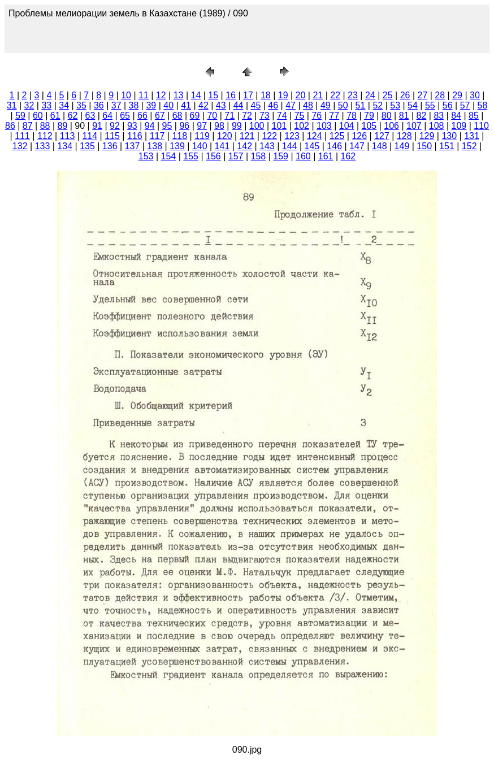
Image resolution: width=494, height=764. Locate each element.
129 (427, 136)
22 (335, 95)
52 (377, 105)
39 (151, 105)
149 (402, 146)
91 (97, 126)
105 (369, 126)
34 (64, 105)
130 (449, 136)
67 (160, 115)
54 (413, 105)
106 (391, 126)
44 (238, 105)
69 (195, 115)
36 (99, 105)
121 (247, 136)
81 (404, 115)
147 (357, 146)
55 (430, 105)
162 (348, 156)
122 (269, 136)
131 (471, 136)
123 (292, 136)
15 (213, 95)
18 (266, 95)
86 (10, 126)
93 (132, 126)
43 (221, 105)
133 (42, 146)
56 (448, 105)
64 (107, 115)
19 (283, 95)
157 (236, 156)
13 (179, 95)
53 (395, 105)
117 (157, 136)
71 (229, 115)
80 (387, 115)
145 (312, 146)
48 (308, 105)
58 (482, 105)
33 (46, 105)
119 (202, 136)
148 (379, 146)
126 (359, 136)
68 (177, 115)
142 (244, 146)
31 (12, 105)
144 (289, 146)
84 (456, 115)
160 (303, 156)
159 (280, 156)
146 (334, 146)
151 (446, 146)
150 (424, 146)
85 (474, 115)
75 (299, 115)
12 (161, 95)
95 (167, 126)
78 (351, 115)
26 (405, 95)
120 (224, 136)
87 (28, 126)
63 (90, 115)
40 (168, 105)
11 (143, 95)
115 (112, 136)
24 (370, 95)
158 (258, 156)
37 (116, 105)
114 (89, 136)
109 (459, 126)
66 (142, 115)
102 (301, 126)
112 (45, 136)
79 (369, 115)
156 (213, 156)
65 (125, 115)
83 (439, 115)
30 (475, 95)
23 (353, 95)
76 (316, 115)
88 (45, 126)
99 (237, 126)
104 (346, 126)
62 (73, 115)
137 (132, 146)
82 (422, 115)
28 (440, 95)
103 (324, 126)
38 (134, 105)
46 (273, 105)
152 (469, 146)
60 (38, 115)
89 (63, 126)
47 (290, 105)
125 (337, 136)
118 (179, 136)
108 (436, 126)
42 (203, 105)
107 (414, 126)
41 (186, 105)
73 (264, 115)
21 (318, 95)
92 (115, 126)
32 (29, 105)
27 (422, 95)
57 (465, 105)
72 (247, 115)
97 (202, 126)
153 (146, 156)
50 (343, 105)
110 (481, 126)
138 (154, 146)
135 (87, 146)
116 (134, 136)
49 (325, 105)
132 (20, 146)
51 (361, 105)
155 (190, 156)
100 (257, 126)
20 (301, 95)
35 (81, 105)
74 (282, 115)
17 (248, 95)
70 (212, 115)
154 (168, 156)
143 (267, 146)
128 (404, 136)
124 (314, 136)
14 (196, 95)
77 (334, 115)
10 (126, 95)
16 (231, 95)
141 (222, 146)
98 (219, 126)
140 (199, 146)
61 (55, 115)
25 (388, 95)
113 (67, 136)
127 (381, 136)
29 (457, 95)
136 (110, 146)
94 (150, 126)
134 (64, 146)
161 (325, 156)
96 (184, 126)
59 (20, 115)
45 (256, 105)
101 (279, 126)
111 (22, 136)
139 (177, 146)
